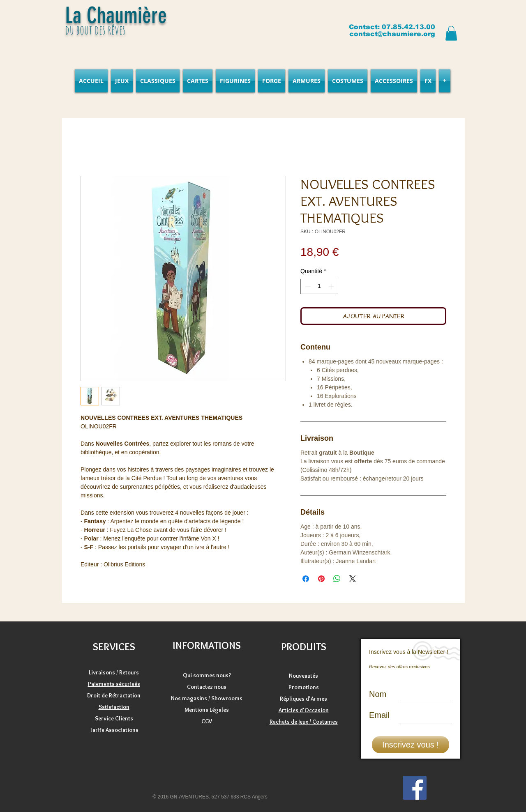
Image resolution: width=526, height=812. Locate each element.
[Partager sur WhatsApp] (337, 579)
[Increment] (332, 286)
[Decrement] (307, 286)
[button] (451, 33)
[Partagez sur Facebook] (306, 579)
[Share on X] (353, 579)
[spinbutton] (319, 286)
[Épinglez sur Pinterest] (321, 579)
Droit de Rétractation (114, 695)
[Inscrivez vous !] (410, 744)
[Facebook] (415, 788)
